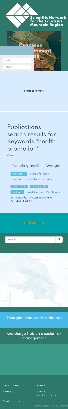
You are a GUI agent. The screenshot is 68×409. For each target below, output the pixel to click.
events (8, 391)
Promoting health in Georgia (35, 165)
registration (34, 223)
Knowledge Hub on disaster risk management (34, 335)
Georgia (36, 173)
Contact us (11, 401)
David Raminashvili (38, 192)
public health (36, 179)
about (41, 385)
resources (34, 91)
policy (51, 179)
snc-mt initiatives (46, 393)
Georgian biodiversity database (34, 317)
